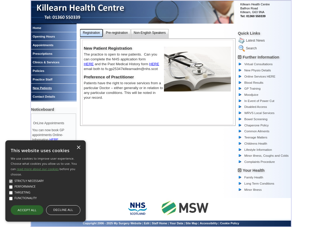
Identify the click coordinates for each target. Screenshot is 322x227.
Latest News (255, 40)
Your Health (254, 170)
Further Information (261, 57)
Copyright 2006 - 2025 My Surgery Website (112, 223)
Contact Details (44, 96)
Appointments (43, 45)
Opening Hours (44, 36)
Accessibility (209, 223)
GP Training (252, 88)
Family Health (253, 177)
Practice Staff (43, 79)
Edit (146, 223)
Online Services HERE (259, 76)
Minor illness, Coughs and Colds (266, 155)
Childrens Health (255, 143)
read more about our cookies (38, 169)
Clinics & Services (46, 62)
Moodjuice (251, 94)
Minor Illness (253, 189)
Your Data (176, 223)
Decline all (63, 209)
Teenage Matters (255, 137)
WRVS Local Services (259, 113)
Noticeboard (42, 109)
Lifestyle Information (258, 149)
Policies (38, 70)
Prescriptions (43, 53)
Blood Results (253, 82)
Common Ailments (256, 131)
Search (251, 48)
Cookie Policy (229, 223)
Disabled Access (255, 106)
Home (37, 28)
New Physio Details (257, 70)
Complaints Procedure (259, 161)
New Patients (42, 88)
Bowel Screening (255, 119)
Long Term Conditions (259, 183)
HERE (53, 140)
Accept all (27, 210)
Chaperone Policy (256, 125)
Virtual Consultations (258, 64)
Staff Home (159, 223)
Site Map (191, 223)
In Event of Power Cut (259, 100)
